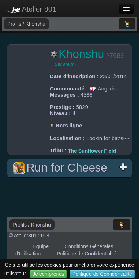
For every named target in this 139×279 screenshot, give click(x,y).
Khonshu (35, 24)
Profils (15, 24)
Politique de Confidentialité (102, 274)
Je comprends (48, 274)
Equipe (41, 246)
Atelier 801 (30, 9)
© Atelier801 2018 (29, 235)
